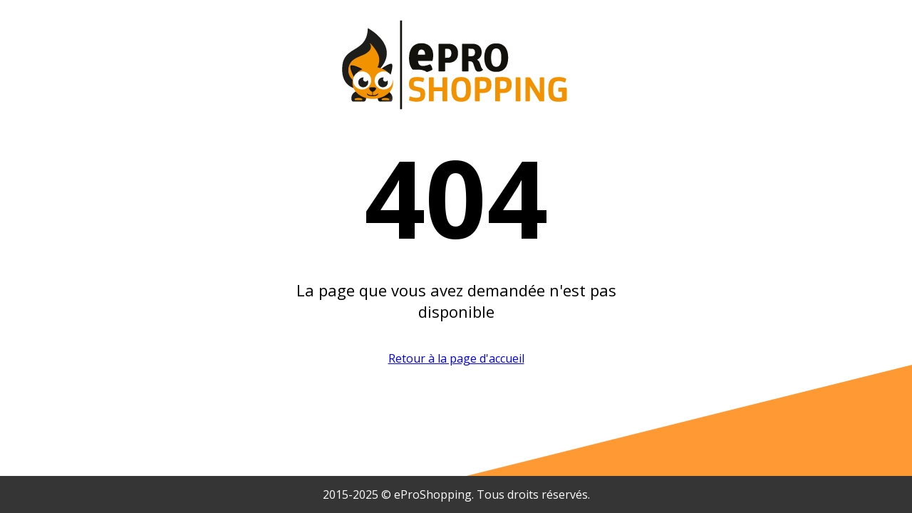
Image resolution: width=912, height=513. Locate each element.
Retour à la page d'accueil (456, 358)
